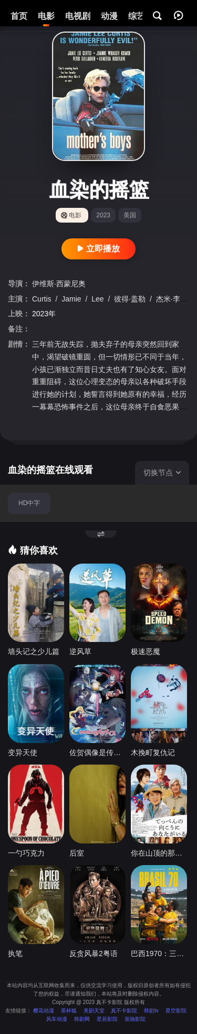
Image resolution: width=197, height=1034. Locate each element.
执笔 (15, 953)
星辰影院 (107, 1019)
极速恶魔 (145, 651)
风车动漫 (56, 1019)
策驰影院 (135, 1019)
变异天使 (22, 752)
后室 (76, 853)
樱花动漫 (43, 1010)
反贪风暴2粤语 (93, 953)
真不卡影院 (124, 1010)
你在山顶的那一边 (159, 853)
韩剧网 (82, 1019)
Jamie (72, 299)
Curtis (42, 299)
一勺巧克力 (26, 853)
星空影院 (175, 1010)
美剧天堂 (94, 1010)
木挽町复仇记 (153, 752)
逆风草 (80, 651)
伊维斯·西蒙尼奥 (59, 283)
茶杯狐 (69, 1010)
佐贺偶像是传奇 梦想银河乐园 (97, 752)
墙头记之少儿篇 (33, 651)
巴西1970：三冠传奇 (159, 953)
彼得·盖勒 (131, 299)
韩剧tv (151, 1010)
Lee (98, 299)
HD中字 (29, 503)
